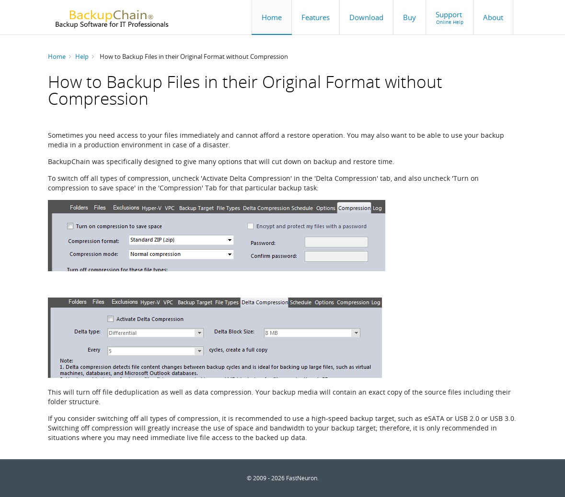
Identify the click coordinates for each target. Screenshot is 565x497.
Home (57, 56)
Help (82, 56)
